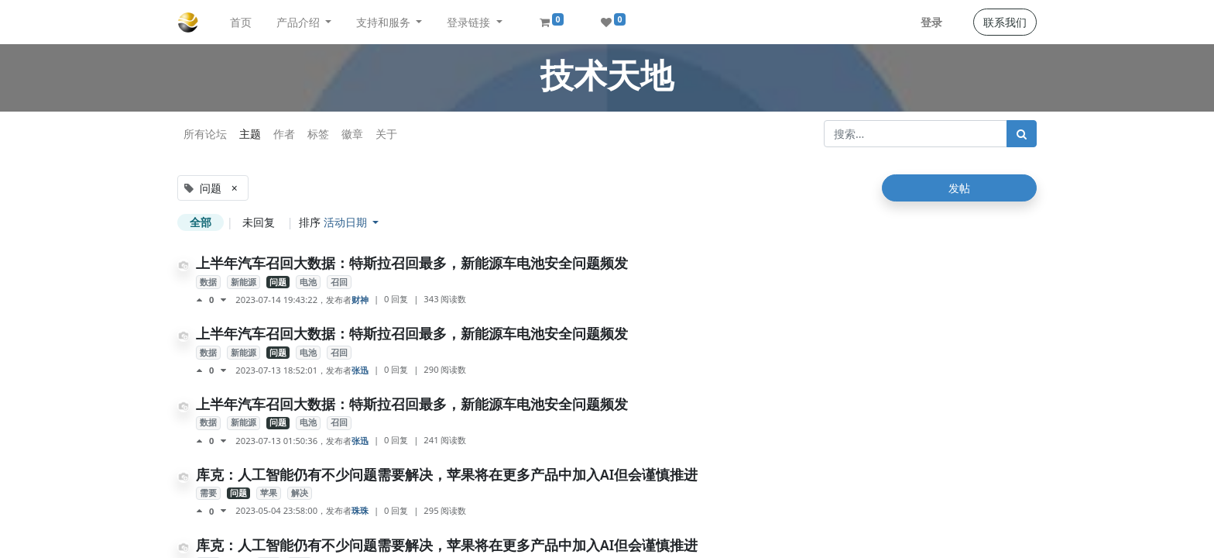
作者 (284, 133)
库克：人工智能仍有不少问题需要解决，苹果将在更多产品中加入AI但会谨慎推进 (447, 474)
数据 (208, 282)
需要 (208, 492)
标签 (318, 133)
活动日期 (347, 222)
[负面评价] (223, 300)
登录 (931, 22)
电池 (308, 282)
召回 (339, 282)
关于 (386, 133)
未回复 (258, 222)
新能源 (243, 282)
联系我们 (1005, 22)
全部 (200, 222)
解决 (299, 492)
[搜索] (1022, 133)
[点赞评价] (202, 300)
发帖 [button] (959, 188)
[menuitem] (241, 22)
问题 (277, 282)
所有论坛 (205, 133)
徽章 (352, 133)
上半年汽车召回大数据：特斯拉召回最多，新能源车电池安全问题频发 (412, 262)
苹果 (268, 492)
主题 (250, 133)
